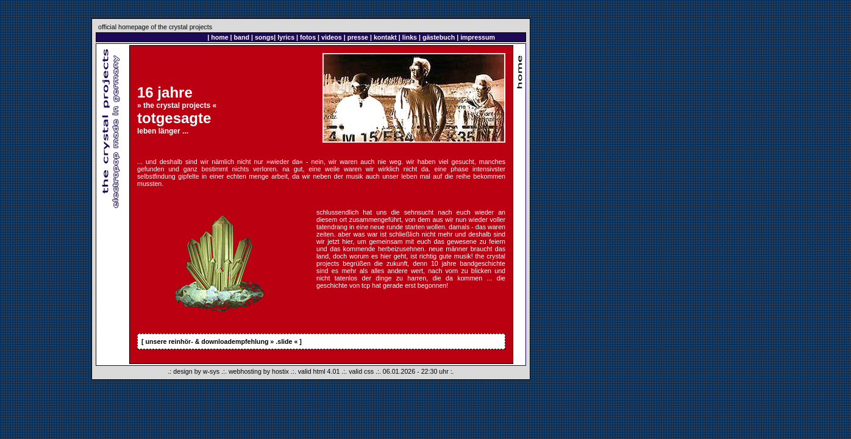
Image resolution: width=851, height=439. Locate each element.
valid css (361, 371)
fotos (308, 37)
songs (264, 37)
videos (331, 37)
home (219, 37)
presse (357, 37)
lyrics (285, 37)
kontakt (385, 37)
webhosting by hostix (259, 371)
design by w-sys (196, 371)
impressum (477, 37)
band (241, 37)
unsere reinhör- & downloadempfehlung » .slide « (222, 341)
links (409, 37)
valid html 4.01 (319, 371)
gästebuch (438, 37)
